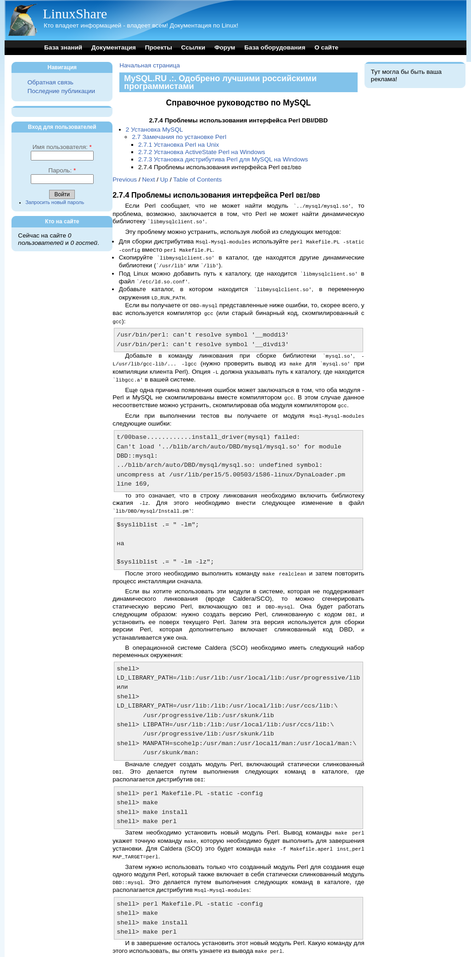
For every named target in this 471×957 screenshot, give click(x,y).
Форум (224, 47)
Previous (124, 179)
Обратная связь (50, 82)
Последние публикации (61, 91)
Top (117, 943)
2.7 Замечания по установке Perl (179, 136)
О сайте (326, 47)
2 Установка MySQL (154, 129)
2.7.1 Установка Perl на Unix (178, 144)
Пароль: (62, 170)
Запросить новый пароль (54, 202)
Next (148, 179)
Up (164, 179)
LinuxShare (75, 13)
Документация (113, 47)
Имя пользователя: (62, 147)
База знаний (63, 47)
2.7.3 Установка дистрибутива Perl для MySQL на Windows (223, 159)
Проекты (158, 47)
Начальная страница (149, 65)
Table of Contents (197, 179)
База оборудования (274, 47)
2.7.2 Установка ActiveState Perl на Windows (201, 152)
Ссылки (193, 47)
